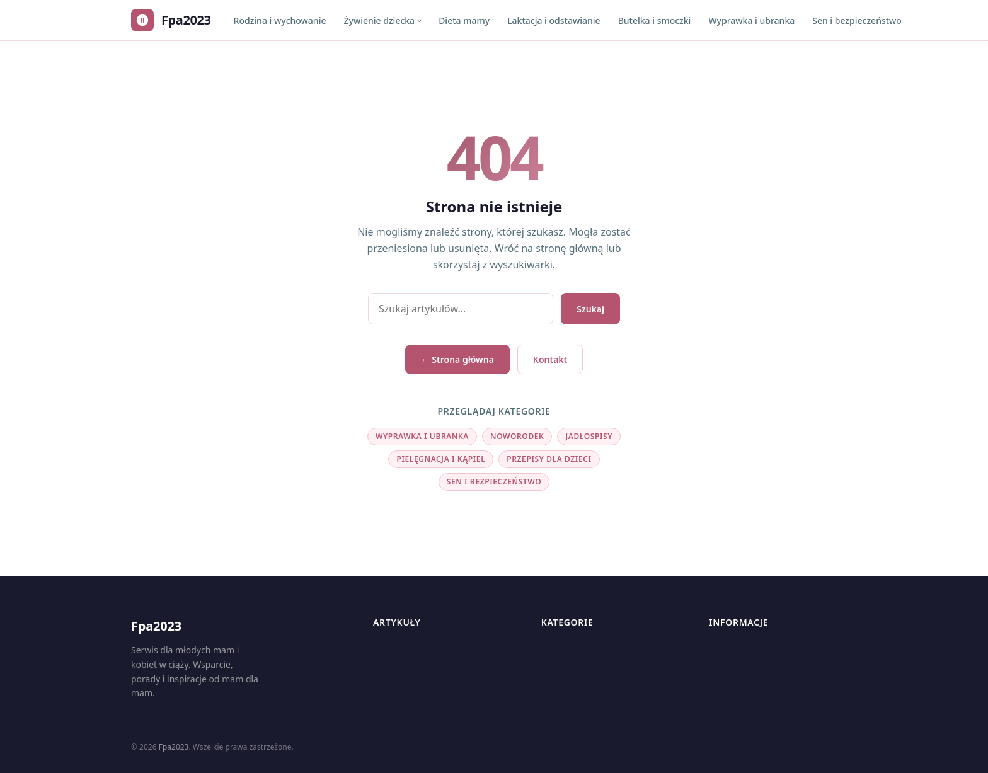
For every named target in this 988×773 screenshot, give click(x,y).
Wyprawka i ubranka (751, 20)
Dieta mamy (464, 20)
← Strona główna (457, 359)
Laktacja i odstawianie (553, 20)
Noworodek (517, 436)
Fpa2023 (174, 747)
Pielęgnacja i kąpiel (440, 459)
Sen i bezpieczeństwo (857, 20)
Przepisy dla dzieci (549, 459)
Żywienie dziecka (379, 20)
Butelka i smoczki (654, 20)
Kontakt (550, 359)
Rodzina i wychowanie (280, 20)
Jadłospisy (588, 436)
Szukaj (590, 309)
